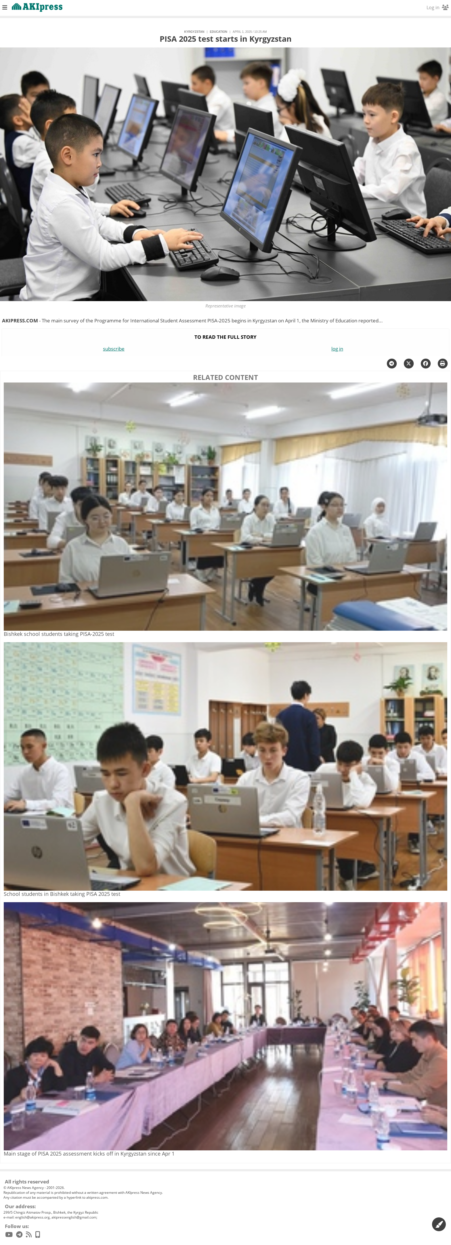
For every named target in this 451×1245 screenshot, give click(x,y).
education (218, 31)
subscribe (114, 348)
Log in (438, 7)
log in (337, 348)
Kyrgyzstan (194, 31)
